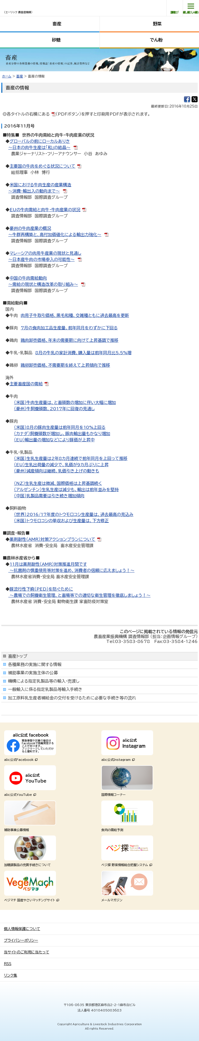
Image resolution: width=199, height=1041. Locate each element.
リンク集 (10, 975)
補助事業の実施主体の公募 (33, 673)
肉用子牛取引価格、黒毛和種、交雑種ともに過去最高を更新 (75, 315)
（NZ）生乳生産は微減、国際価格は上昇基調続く (58, 483)
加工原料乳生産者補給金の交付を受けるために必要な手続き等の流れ (72, 698)
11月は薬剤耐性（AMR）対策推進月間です (48, 564)
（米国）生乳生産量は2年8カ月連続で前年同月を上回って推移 (70, 458)
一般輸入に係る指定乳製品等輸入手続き (45, 689)
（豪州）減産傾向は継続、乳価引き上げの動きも (56, 471)
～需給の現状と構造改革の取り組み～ (43, 284)
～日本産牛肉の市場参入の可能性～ (41, 259)
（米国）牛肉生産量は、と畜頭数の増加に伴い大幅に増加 (65, 402)
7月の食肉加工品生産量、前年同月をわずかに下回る (69, 328)
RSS (7, 964)
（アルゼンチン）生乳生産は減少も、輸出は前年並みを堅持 (66, 489)
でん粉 (156, 40)
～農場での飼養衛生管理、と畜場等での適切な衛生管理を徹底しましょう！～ (79, 595)
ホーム (6, 76)
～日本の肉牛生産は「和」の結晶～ (39, 147)
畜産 (57, 24)
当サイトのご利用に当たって (26, 952)
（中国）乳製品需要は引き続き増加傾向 (49, 496)
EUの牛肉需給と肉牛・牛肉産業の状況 (45, 210)
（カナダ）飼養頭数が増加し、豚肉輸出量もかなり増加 (62, 433)
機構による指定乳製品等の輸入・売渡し (44, 681)
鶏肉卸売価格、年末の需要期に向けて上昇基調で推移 (69, 340)
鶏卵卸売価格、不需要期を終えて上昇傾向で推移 (65, 365)
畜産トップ (17, 656)
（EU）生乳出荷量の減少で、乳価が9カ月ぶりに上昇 (61, 465)
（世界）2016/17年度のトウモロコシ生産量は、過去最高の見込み (73, 514)
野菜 (157, 24)
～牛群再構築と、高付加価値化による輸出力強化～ (54, 234)
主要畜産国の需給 (26, 384)
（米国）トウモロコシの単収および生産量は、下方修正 (61, 521)
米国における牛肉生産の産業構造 (40, 185)
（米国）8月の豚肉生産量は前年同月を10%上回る (59, 427)
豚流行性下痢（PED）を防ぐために (41, 589)
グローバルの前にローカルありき (40, 141)
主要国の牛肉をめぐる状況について (42, 166)
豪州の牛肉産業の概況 (30, 228)
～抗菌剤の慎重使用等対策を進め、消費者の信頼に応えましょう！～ (71, 570)
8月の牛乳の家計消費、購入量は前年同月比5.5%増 (83, 353)
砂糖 (56, 40)
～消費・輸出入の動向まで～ (34, 191)
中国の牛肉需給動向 (28, 278)
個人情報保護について (22, 929)
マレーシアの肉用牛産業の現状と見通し (45, 253)
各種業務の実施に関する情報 (34, 664)
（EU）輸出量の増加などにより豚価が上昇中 (54, 440)
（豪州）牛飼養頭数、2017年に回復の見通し (54, 409)
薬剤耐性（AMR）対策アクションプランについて (52, 539)
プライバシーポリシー (21, 940)
